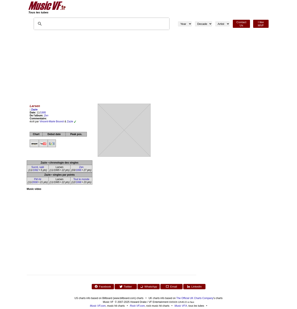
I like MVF (261, 24)
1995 (43, 112)
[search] (77, 23)
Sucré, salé (37, 167)
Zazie (34, 109)
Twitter (125, 286)
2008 (35, 182)
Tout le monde (81, 179)
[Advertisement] (148, 66)
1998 (78, 182)
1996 (78, 170)
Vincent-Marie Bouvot (52, 121)
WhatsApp (148, 286)
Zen (46, 115)
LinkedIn (194, 286)
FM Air (38, 179)
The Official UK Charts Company (194, 298)
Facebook (102, 286)
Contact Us (241, 24)
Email (171, 286)
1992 (36, 170)
